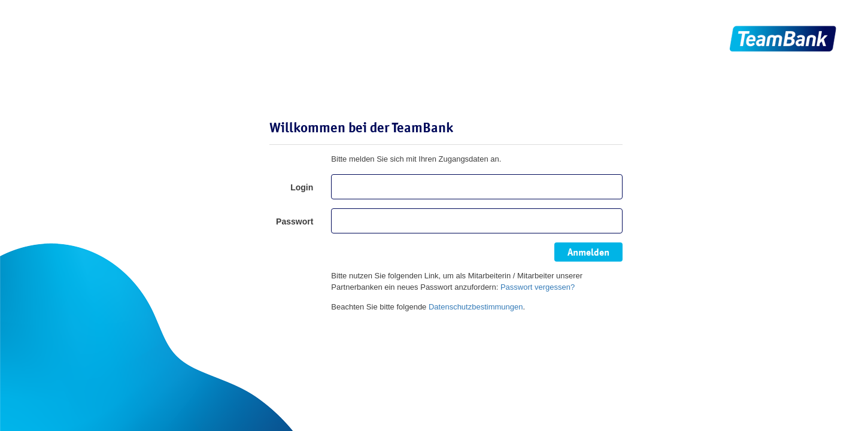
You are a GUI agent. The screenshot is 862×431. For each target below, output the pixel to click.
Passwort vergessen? (537, 287)
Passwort (294, 221)
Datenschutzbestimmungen (476, 306)
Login (301, 187)
